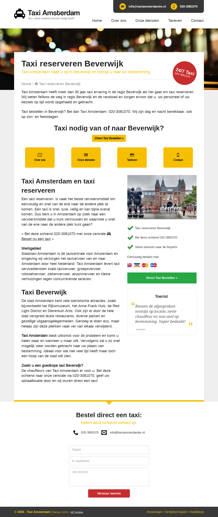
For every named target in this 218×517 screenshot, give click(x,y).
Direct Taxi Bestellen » (108, 138)
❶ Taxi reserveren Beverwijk (58, 84)
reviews (77, 512)
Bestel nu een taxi (36, 239)
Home (26, 84)
